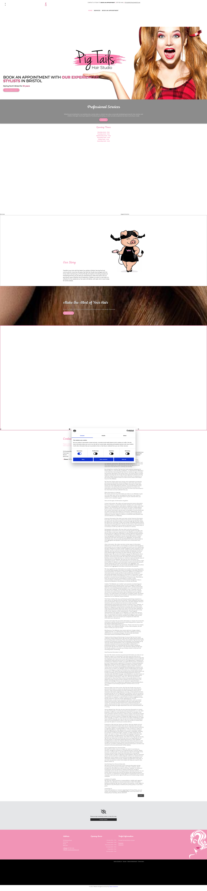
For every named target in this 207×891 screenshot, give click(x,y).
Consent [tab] (82, 435)
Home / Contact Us (118, 860)
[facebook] (45, 3)
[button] (11, 89)
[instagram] (46, 5)
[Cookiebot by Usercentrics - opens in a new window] (127, 431)
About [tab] (124, 435)
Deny (83, 459)
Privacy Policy (141, 860)
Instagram (120, 844)
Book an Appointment (111, 10)
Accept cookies (103, 819)
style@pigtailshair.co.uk (132, 2)
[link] (103, 811)
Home (90, 10)
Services (97, 10)
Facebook (120, 842)
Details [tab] (103, 435)
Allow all (124, 459)
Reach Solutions (114, 886)
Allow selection (103, 459)
